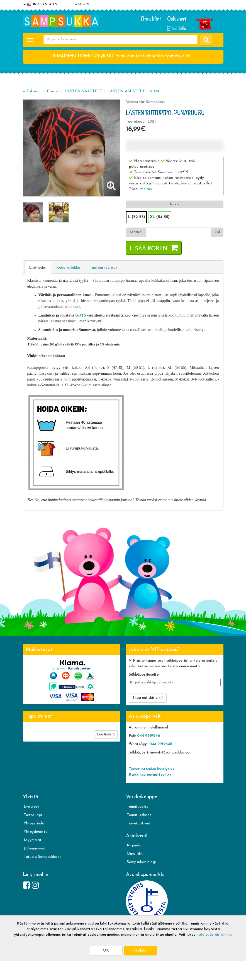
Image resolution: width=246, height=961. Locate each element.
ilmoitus (145, 189)
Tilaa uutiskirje (144, 698)
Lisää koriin (148, 249)
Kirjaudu (134, 845)
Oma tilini (151, 18)
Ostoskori (176, 18)
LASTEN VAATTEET (83, 91)
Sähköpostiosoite (144, 675)
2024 (154, 91)
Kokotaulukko (68, 268)
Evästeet (31, 807)
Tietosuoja (33, 815)
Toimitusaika (137, 807)
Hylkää (140, 950)
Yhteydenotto (36, 832)
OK (106, 950)
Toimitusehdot (139, 815)
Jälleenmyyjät (35, 848)
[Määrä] (178, 232)
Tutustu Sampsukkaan (43, 857)
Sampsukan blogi (141, 862)
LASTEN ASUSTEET (126, 91)
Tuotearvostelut (103, 268)
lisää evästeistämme (214, 935)
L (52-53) (136, 217)
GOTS (80, 315)
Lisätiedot (38, 268)
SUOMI (82, 4)
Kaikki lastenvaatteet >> (150, 775)
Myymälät (33, 840)
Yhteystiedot (35, 823)
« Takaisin (31, 91)
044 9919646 (148, 736)
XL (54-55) (159, 217)
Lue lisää (106, 734)
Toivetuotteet (139, 823)
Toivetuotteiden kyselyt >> (152, 769)
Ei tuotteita (176, 28)
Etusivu (53, 91)
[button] (187, 172)
